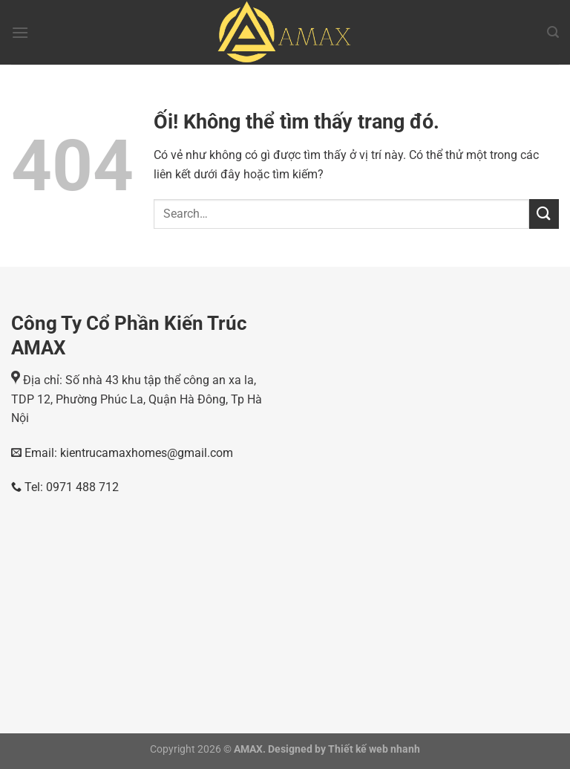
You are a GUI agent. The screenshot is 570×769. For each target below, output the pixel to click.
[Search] (553, 32)
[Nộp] (544, 213)
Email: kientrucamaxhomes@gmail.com (127, 453)
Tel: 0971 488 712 (65, 487)
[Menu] (20, 32)
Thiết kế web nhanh (373, 749)
